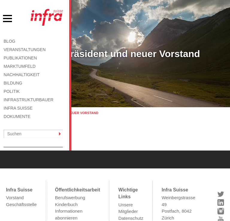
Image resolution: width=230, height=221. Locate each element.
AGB (123, 192)
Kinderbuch (66, 172)
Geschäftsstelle (21, 172)
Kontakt (126, 199)
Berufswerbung (70, 165)
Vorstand (15, 165)
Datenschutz (130, 186)
